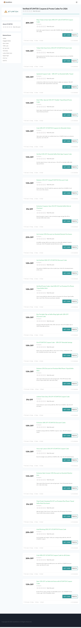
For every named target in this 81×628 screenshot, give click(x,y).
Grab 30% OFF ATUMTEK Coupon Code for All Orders (53, 555)
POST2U (5, 58)
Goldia (4, 38)
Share (36, 40)
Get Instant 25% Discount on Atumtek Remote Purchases (54, 234)
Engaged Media (7, 41)
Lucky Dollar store (7, 53)
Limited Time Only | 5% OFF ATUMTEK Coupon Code (53, 396)
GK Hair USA (6, 48)
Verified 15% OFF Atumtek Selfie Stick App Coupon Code (54, 154)
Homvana (5, 50)
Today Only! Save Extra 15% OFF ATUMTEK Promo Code (54, 48)
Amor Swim (6, 43)
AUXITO (5, 60)
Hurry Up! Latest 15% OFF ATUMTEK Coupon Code (52, 448)
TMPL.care (5, 46)
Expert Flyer (6, 55)
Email (41, 40)
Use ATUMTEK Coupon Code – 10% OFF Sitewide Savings (54, 342)
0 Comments (74, 40)
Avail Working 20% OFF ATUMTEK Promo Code (51, 529)
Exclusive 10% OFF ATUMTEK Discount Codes (51, 422)
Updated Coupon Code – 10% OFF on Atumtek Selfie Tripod (54, 74)
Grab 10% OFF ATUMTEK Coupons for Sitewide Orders (53, 128)
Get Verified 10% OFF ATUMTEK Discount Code (51, 260)
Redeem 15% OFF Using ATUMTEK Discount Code (52, 180)
